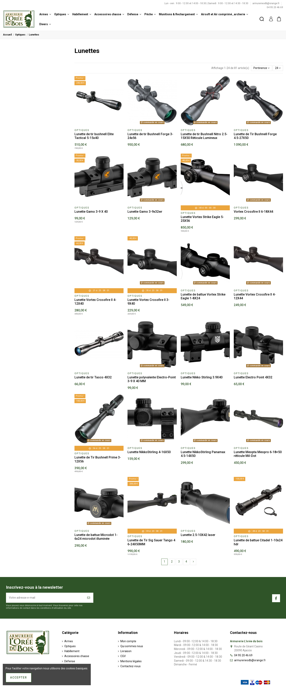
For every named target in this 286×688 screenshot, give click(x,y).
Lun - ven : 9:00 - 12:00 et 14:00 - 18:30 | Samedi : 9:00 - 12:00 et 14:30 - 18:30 (206, 3)
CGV (123, 656)
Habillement (71, 651)
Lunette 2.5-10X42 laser (198, 535)
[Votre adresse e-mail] (45, 598)
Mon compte (128, 641)
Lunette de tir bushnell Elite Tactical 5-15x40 (94, 136)
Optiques (70, 646)
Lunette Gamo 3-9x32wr (145, 211)
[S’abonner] (88, 598)
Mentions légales (131, 661)
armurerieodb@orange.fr (266, 3)
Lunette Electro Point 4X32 (253, 377)
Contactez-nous (130, 666)
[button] (45, 14)
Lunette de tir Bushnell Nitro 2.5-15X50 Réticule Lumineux (204, 136)
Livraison (125, 651)
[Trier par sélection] (261, 68)
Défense (69, 661)
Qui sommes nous (131, 646)
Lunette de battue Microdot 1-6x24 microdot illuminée (96, 537)
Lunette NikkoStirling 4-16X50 (149, 452)
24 (278, 68)
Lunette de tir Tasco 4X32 (93, 377)
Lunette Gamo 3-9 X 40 (91, 211)
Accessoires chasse (76, 656)
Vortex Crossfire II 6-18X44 (253, 211)
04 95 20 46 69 (275, 7)
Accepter (18, 677)
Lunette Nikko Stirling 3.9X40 (201, 377)
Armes (68, 641)
